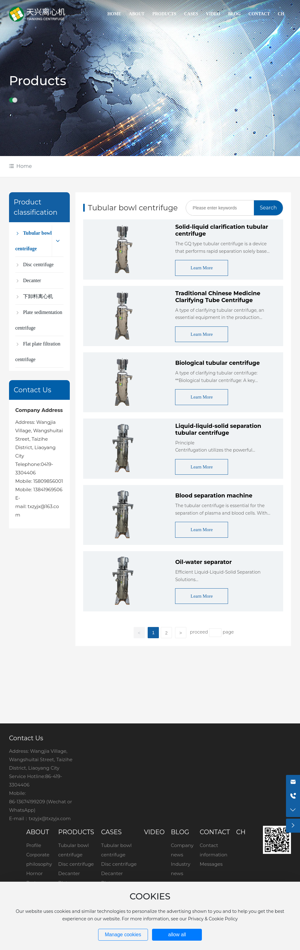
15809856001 (48, 481)
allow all (177, 934)
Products (37, 80)
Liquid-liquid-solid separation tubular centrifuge (218, 429)
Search (268, 208)
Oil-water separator (203, 562)
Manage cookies (123, 934)
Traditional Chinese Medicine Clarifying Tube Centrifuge (217, 297)
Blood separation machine (213, 495)
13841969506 (47, 489)
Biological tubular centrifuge (217, 363)
